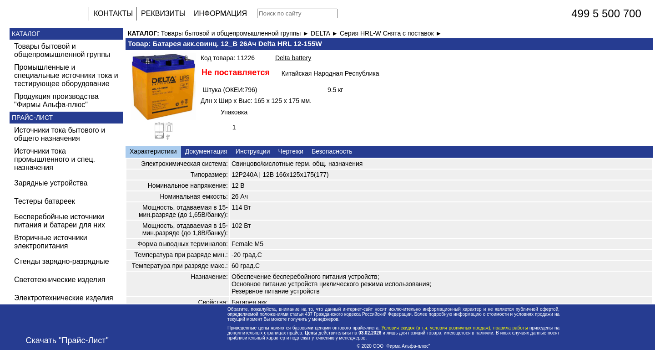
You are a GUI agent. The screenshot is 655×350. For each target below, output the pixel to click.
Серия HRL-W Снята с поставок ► (391, 33)
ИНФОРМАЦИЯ (220, 13)
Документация (206, 151)
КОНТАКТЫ (113, 13)
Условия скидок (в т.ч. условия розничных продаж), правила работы (454, 327)
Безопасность (332, 151)
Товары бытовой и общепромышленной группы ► (236, 33)
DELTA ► (325, 33)
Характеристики (153, 151)
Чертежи (290, 151)
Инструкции (253, 151)
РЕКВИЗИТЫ (163, 13)
